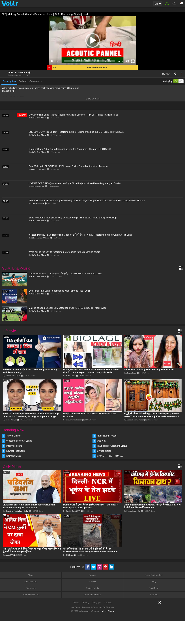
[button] (92, 40)
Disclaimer (31, 588)
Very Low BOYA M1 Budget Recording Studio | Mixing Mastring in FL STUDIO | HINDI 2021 (76, 132)
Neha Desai (70, 376)
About (30, 575)
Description (9, 81)
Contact (92, 575)
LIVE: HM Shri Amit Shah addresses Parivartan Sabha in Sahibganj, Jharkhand (29, 506)
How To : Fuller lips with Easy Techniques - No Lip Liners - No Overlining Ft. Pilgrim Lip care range (31, 415)
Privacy (85, 602)
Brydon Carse (104, 451)
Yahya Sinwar (13, 435)
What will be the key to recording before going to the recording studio (64, 252)
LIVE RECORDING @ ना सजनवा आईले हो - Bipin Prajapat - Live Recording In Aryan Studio (75, 183)
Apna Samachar (37, 203)
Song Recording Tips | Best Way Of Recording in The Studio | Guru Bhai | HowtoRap (73, 217)
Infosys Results (14, 445)
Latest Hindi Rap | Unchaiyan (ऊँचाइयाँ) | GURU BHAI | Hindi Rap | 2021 (65, 273)
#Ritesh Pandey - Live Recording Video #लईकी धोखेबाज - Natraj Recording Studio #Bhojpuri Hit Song (80, 234)
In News (92, 581)
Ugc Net (101, 440)
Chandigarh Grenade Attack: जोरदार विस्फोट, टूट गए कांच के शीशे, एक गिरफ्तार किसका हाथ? (152, 506)
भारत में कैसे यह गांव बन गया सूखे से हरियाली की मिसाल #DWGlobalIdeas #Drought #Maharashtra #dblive (90, 550)
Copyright (96, 602)
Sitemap (154, 594)
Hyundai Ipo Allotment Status (112, 445)
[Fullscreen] (133, 61)
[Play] (52, 61)
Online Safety (92, 588)
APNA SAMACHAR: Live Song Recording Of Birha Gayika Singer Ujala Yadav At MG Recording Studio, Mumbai (87, 200)
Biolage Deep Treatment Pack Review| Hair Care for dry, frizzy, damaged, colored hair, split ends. (91, 371)
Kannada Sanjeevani (134, 420)
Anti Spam (154, 588)
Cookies (108, 602)
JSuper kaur (131, 373)
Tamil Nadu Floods (107, 435)
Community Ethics (92, 594)
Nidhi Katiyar (11, 420)
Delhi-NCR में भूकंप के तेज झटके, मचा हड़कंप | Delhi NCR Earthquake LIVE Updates (91, 506)
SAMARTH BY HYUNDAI (110, 456)
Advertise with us (31, 594)
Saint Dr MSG (13, 456)
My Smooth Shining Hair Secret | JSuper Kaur (149, 369)
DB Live (69, 555)
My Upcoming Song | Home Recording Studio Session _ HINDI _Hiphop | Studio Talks (73, 114)
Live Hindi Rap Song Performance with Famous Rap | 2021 (59, 290)
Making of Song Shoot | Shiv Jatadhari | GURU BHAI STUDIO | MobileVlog (67, 308)
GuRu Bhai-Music (17, 72)
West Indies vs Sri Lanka (19, 440)
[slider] (89, 61)
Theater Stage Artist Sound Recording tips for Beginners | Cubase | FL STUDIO (70, 149)
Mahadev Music (37, 186)
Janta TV (9, 555)
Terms (76, 602)
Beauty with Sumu (73, 420)
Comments (35, 81)
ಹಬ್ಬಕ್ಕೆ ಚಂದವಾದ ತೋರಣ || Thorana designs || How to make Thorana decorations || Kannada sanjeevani (152, 415)
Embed (23, 81)
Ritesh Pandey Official (40, 238)
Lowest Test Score (15, 451)
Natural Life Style (13, 376)
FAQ (154, 581)
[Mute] (127, 61)
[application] (92, 40)
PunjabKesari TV (73, 511)
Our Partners (31, 581)
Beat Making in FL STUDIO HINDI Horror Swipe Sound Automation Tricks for (68, 166)
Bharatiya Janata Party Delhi (17, 511)
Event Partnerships (154, 575)
